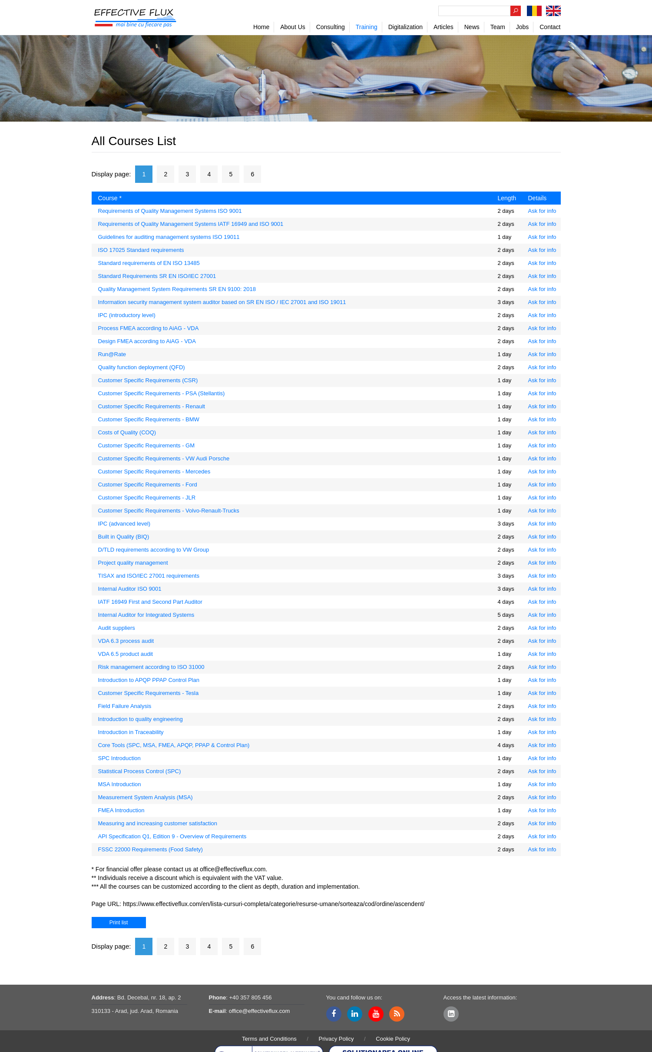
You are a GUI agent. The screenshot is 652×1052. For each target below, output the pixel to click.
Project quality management (133, 562)
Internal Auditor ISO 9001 (130, 589)
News (472, 26)
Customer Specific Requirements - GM (146, 445)
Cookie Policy (393, 1038)
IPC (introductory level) (127, 315)
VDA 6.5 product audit (125, 654)
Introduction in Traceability (131, 732)
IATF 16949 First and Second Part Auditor (150, 602)
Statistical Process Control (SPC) (139, 771)
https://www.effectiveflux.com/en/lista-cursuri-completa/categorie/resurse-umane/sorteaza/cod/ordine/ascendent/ (274, 903)
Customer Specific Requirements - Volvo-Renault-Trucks (168, 510)
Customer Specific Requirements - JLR (147, 497)
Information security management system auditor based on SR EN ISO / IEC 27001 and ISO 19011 (222, 302)
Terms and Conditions (269, 1038)
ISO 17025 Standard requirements (141, 250)
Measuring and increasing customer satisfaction (158, 823)
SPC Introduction (119, 758)
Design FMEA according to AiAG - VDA (147, 341)
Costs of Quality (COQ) (127, 432)
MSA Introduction (119, 784)
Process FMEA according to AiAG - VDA (148, 328)
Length (507, 198)
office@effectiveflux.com (232, 869)
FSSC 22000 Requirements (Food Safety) (150, 849)
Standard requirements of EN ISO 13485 (149, 263)
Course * (110, 198)
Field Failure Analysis (125, 706)
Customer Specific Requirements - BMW (148, 419)
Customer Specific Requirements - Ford (147, 484)
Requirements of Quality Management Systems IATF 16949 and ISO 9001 (191, 224)
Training (366, 26)
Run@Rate (112, 354)
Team (497, 26)
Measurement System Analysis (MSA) (145, 797)
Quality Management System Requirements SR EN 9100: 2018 (177, 289)
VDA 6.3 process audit (126, 641)
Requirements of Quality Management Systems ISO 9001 (170, 211)
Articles (443, 26)
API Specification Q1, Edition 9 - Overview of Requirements (172, 836)
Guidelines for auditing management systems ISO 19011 (169, 237)
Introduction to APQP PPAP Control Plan (148, 680)
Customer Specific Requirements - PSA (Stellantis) (161, 393)
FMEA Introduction (121, 810)
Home (261, 26)
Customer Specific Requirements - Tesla (148, 693)
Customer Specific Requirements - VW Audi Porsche (164, 458)
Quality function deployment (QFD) (141, 367)
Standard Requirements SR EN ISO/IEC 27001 (157, 276)
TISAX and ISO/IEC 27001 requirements (148, 575)
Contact (549, 26)
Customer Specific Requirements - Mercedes (154, 471)
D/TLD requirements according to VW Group (153, 549)
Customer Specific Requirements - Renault (151, 406)
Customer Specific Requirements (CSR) (148, 380)
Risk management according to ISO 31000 (151, 667)
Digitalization (405, 26)
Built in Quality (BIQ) (123, 536)
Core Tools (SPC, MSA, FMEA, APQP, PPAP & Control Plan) (174, 745)
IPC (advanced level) (124, 523)
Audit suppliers (116, 628)
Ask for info (542, 211)
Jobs (522, 26)
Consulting (330, 26)
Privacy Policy (336, 1038)
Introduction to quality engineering (140, 719)
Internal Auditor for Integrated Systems (146, 615)
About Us (292, 26)
